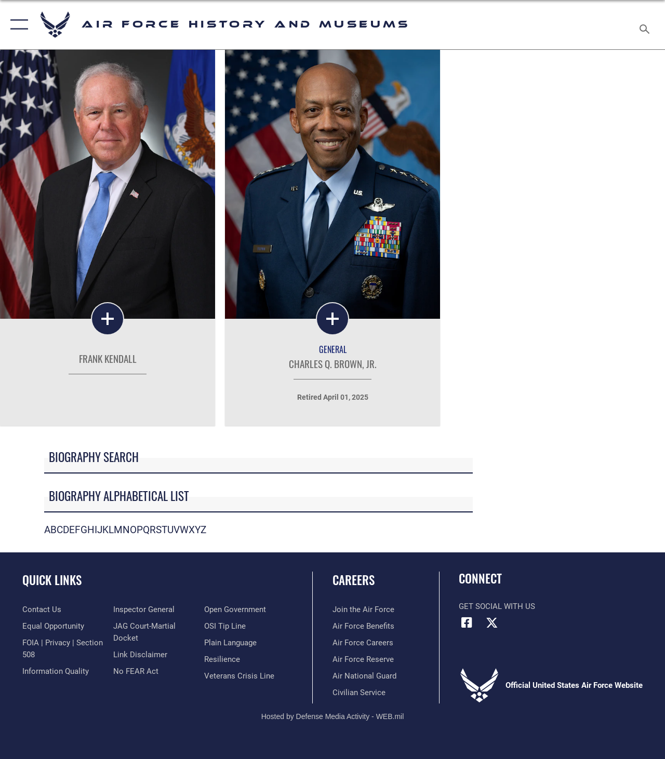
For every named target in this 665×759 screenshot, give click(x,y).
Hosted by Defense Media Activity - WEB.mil (332, 716)
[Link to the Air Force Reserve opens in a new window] (363, 659)
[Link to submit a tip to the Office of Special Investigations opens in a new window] (225, 626)
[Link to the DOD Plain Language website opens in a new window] (230, 642)
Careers (353, 580)
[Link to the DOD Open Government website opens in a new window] (235, 609)
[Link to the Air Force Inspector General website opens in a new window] (144, 609)
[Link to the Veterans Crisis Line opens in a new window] (239, 676)
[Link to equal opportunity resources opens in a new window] (53, 626)
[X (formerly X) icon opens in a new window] (492, 622)
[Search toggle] (646, 24)
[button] (17, 24)
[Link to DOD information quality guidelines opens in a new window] (55, 671)
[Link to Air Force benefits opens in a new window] (363, 626)
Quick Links (52, 580)
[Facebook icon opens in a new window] (466, 622)
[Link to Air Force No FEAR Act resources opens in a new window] (135, 671)
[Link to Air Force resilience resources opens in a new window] (222, 659)
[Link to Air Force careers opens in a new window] (362, 642)
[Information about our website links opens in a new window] (140, 654)
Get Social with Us (497, 606)
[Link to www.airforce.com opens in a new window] (363, 609)
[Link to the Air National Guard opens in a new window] (364, 676)
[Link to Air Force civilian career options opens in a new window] (358, 692)
